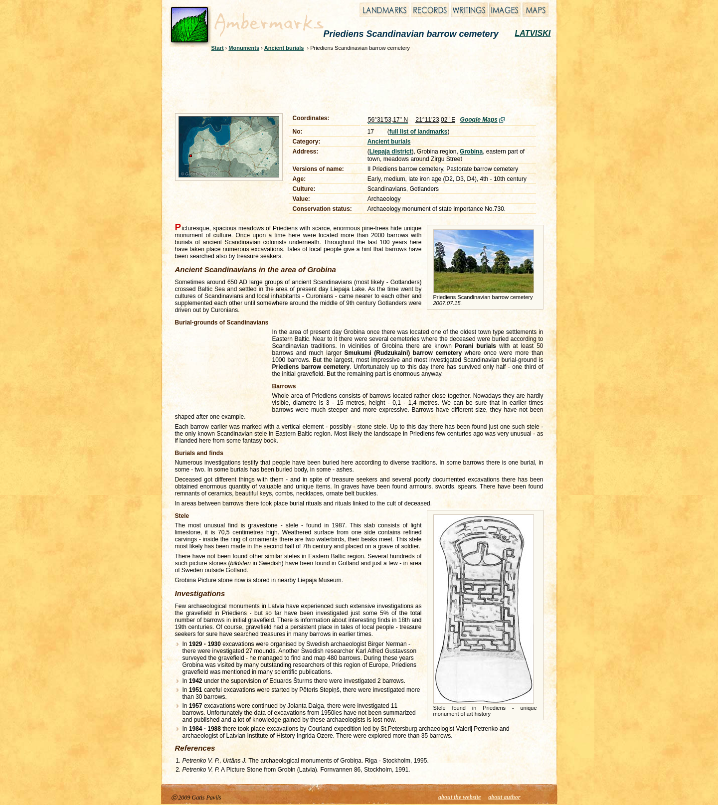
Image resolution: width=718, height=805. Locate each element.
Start (217, 48)
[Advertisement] (352, 80)
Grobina (471, 151)
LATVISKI (533, 33)
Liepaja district (390, 151)
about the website (459, 797)
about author (504, 797)
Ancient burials (284, 48)
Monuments (243, 48)
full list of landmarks (418, 131)
